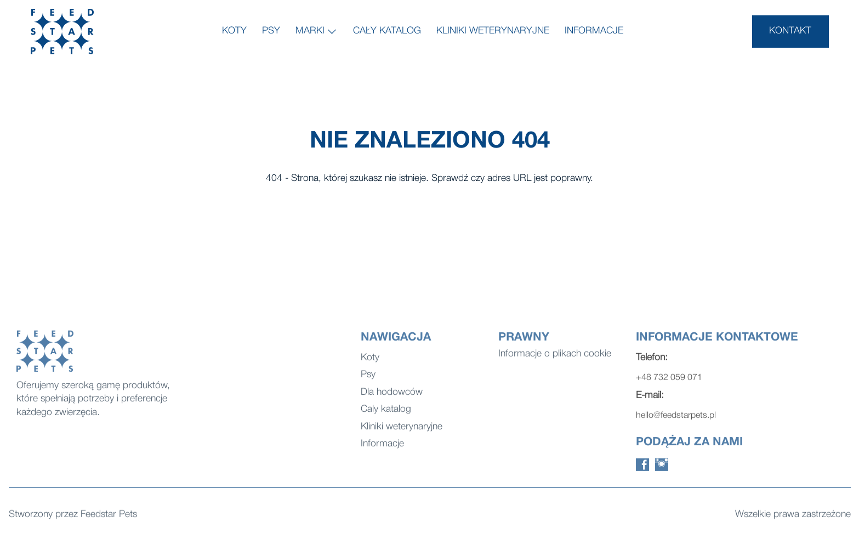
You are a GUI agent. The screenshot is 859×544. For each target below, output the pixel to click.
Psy (271, 31)
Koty (234, 31)
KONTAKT (790, 31)
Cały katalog (387, 31)
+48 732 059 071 (669, 383)
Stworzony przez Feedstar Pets (73, 515)
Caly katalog (386, 414)
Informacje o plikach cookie (554, 359)
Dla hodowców (392, 397)
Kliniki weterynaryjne (492, 31)
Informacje (594, 31)
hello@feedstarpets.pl (676, 420)
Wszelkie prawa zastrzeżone (793, 515)
